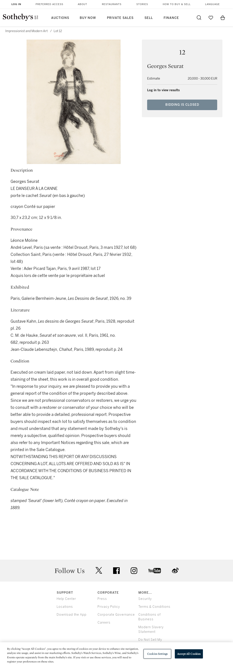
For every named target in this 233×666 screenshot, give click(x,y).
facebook (116, 570)
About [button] (82, 4)
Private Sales (120, 18)
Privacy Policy (109, 607)
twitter (99, 570)
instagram (134, 570)
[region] (116, 654)
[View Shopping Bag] (222, 17)
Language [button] (212, 4)
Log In (16, 4)
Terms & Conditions (154, 607)
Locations (65, 607)
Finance (171, 18)
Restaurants (111, 4)
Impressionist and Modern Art (26, 31)
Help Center (66, 599)
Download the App (72, 615)
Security (145, 599)
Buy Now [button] (88, 18)
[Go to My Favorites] (211, 17)
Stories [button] (142, 4)
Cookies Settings (157, 654)
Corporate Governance (116, 615)
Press (102, 599)
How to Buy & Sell (177, 4)
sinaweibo (175, 570)
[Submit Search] (199, 17)
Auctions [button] (60, 18)
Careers (104, 622)
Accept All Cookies (188, 654)
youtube (154, 570)
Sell (148, 18)
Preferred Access (49, 4)
